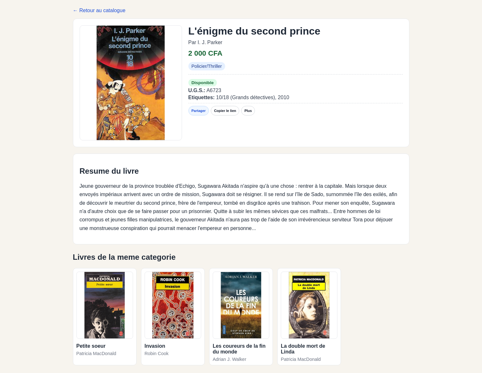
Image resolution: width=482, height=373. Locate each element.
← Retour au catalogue (99, 10)
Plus (248, 111)
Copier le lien (225, 111)
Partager (199, 111)
